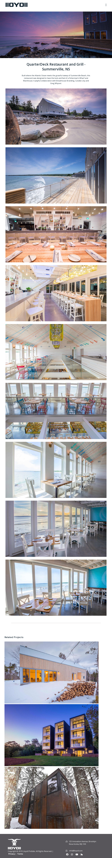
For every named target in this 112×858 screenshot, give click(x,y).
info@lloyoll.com (75, 851)
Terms (20, 854)
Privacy (11, 854)
